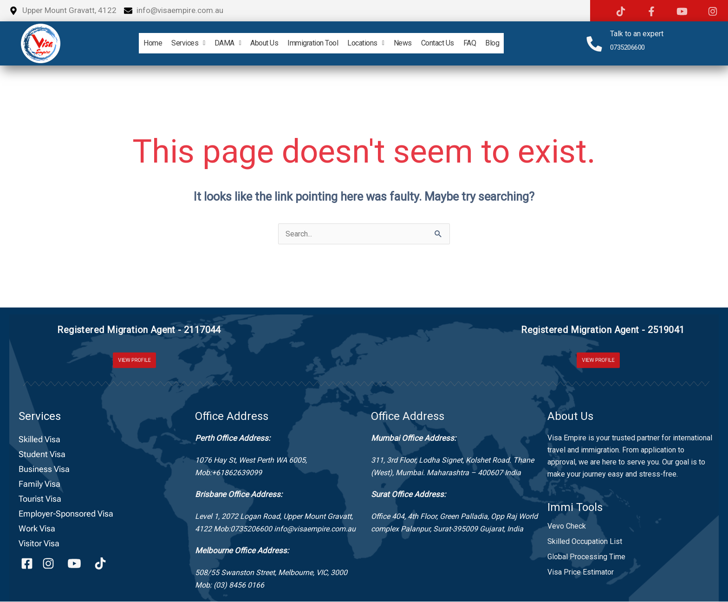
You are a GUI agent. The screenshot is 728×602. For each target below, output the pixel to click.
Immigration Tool (311, 43)
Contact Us (446, 43)
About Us (259, 43)
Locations (367, 43)
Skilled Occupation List (584, 541)
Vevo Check (566, 526)
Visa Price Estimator (580, 572)
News (408, 43)
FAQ (482, 43)
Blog (509, 43)
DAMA (218, 43)
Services (175, 43)
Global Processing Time (586, 557)
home (136, 43)
